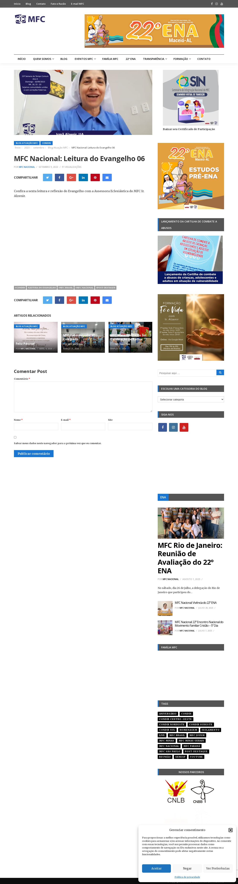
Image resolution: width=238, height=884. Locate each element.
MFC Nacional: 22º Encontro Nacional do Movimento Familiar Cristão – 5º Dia (199, 624)
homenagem (188, 728)
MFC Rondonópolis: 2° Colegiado (79, 337)
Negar (187, 868)
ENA (163, 497)
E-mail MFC (77, 3)
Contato (41, 3)
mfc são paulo (169, 750)
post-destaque (196, 750)
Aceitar (156, 868)
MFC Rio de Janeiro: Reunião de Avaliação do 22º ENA (190, 557)
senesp (180, 755)
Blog (28, 3)
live (162, 734)
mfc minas (166, 739)
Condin (46, 143)
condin (186, 712)
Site (110, 419)
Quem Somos (42, 59)
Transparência (153, 59)
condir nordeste (172, 723)
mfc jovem (197, 734)
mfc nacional (169, 744)
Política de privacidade (187, 877)
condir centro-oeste (175, 717)
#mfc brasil (65, 287)
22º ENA (131, 59)
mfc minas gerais (191, 739)
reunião (165, 755)
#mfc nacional (84, 287)
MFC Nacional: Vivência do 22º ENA (195, 603)
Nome (18, 419)
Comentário (22, 378)
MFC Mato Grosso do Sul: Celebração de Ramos (128, 337)
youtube (196, 755)
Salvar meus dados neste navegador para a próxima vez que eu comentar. (58, 443)
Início (17, 3)
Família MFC (110, 59)
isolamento (211, 728)
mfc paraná (192, 744)
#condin (20, 287)
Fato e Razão (58, 3)
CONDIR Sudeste (201, 723)
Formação (180, 59)
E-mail (66, 419)
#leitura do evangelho (42, 287)
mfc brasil (177, 734)
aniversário (168, 712)
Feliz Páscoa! (25, 344)
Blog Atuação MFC (27, 143)
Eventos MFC (84, 59)
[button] (230, 830)
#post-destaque (105, 287)
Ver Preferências (218, 868)
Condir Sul (167, 728)
